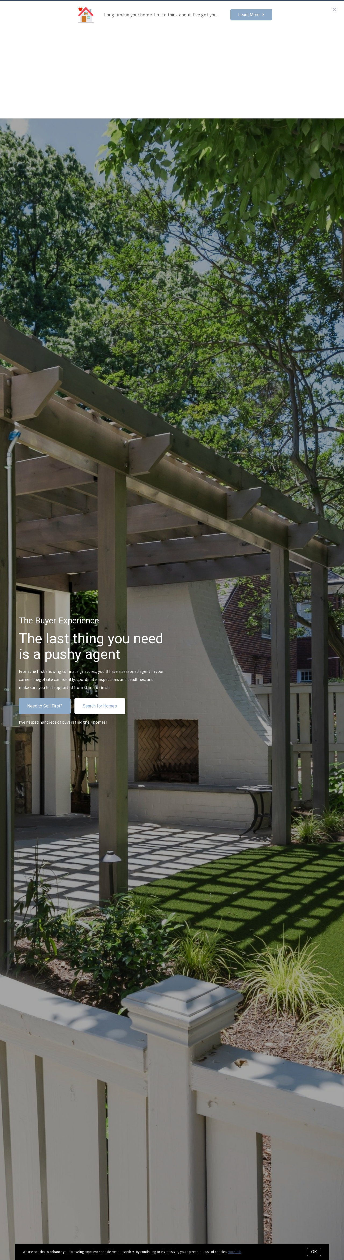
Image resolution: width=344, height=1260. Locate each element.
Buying (226, 41)
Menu (323, 41)
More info (234, 1252)
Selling (251, 41)
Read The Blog (283, 41)
